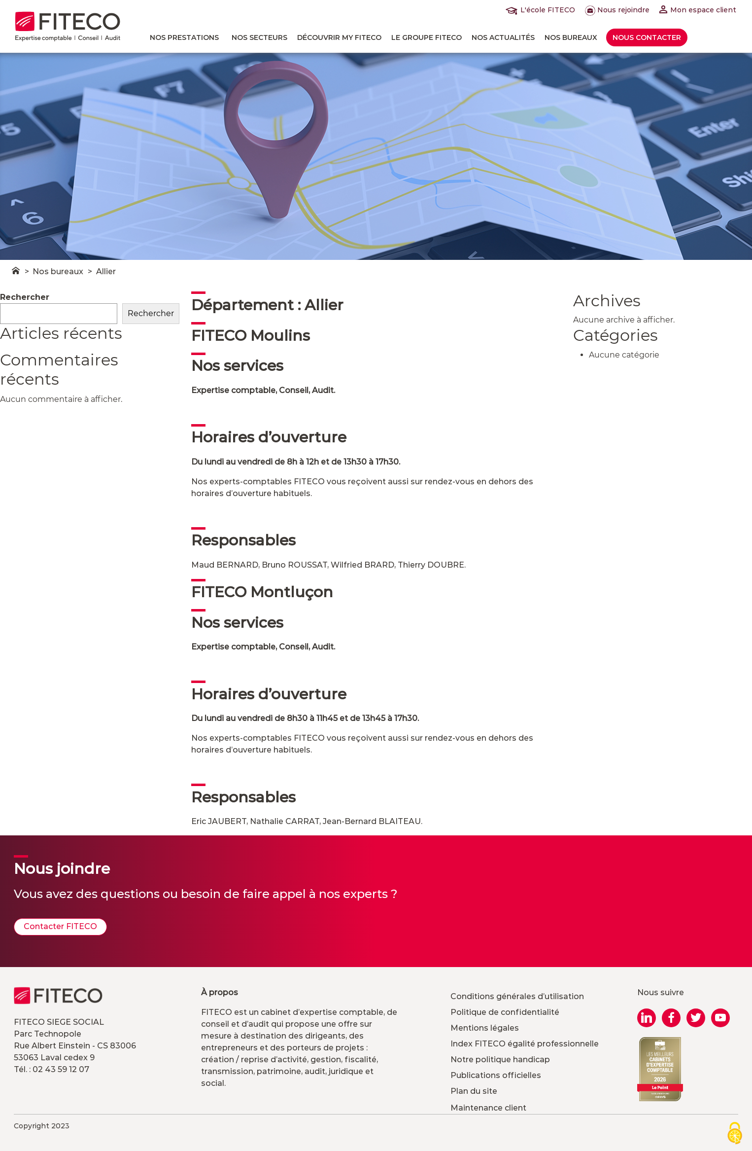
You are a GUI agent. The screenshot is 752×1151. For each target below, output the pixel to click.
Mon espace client (697, 9)
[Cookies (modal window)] (735, 1134)
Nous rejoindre (617, 9)
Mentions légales (484, 1028)
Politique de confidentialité (504, 1012)
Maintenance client (488, 1108)
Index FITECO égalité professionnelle (524, 1043)
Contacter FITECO (60, 926)
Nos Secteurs (259, 37)
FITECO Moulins (250, 335)
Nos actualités (503, 37)
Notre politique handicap (500, 1059)
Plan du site (473, 1091)
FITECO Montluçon (262, 592)
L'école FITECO (542, 9)
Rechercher (24, 297)
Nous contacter (647, 37)
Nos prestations (184, 37)
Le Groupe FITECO (426, 37)
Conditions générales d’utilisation (517, 996)
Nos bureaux (571, 37)
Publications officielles (495, 1075)
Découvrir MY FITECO (339, 37)
